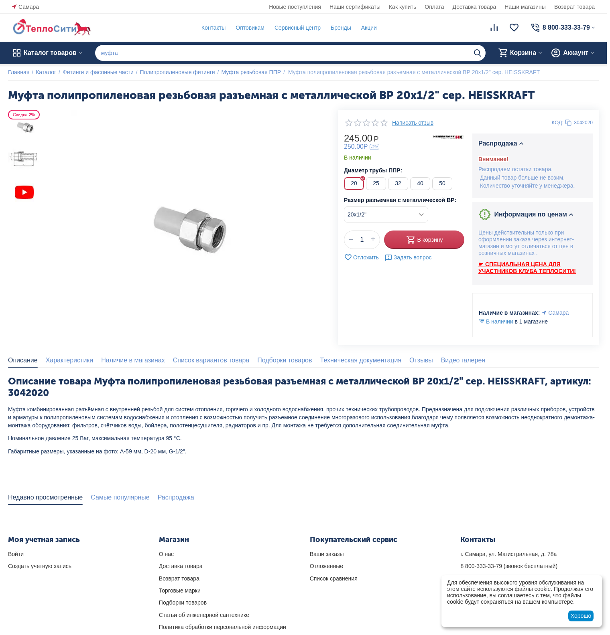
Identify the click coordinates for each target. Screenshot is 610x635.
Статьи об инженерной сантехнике (204, 615)
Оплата (434, 7)
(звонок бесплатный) (508, 566)
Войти (16, 554)
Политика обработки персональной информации (222, 627)
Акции (369, 27)
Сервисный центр (297, 27)
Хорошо (581, 616)
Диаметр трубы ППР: (373, 170)
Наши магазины (525, 7)
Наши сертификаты (354, 7)
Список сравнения (334, 578)
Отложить (361, 257)
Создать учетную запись (39, 566)
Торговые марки (180, 590)
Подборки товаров (183, 602)
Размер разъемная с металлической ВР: (400, 200)
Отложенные (326, 566)
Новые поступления (295, 7)
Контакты (213, 27)
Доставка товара (474, 7)
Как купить (402, 7)
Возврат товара (574, 7)
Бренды (341, 27)
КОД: (558, 122)
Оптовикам (250, 27)
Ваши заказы (327, 554)
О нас (166, 554)
